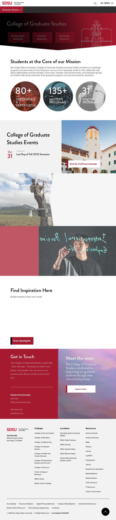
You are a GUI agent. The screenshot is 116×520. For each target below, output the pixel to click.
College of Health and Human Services (43, 454)
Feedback (55, 508)
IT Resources (90, 487)
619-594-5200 (12, 435)
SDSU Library (39, 479)
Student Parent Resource (16, 508)
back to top (105, 512)
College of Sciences (42, 467)
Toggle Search (95, 3)
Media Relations (91, 473)
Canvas (88, 451)
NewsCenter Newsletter (95, 469)
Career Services (91, 482)
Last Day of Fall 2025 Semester (33, 154)
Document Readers (26, 504)
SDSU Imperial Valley (67, 449)
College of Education (42, 437)
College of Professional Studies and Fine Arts (43, 461)
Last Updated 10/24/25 (60, 513)
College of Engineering (43, 442)
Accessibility (11, 504)
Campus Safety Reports (66, 504)
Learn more (80, 389)
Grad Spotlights (22, 341)
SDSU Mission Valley (67, 453)
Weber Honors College (43, 483)
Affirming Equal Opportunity (38, 508)
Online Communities (93, 491)
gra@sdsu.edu (16, 413)
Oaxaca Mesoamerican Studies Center (68, 459)
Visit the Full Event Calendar (83, 163)
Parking (88, 446)
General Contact (92, 433)
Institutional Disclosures (87, 504)
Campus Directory (92, 437)
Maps (88, 442)
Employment (90, 460)
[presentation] (38, 428)
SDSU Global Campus (68, 440)
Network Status (91, 478)
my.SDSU (89, 455)
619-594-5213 (16, 409)
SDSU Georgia (65, 444)
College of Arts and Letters (44, 433)
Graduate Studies (10, 9)
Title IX (88, 464)
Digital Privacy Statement (46, 504)
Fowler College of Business (41, 473)
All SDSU (107, 3)
